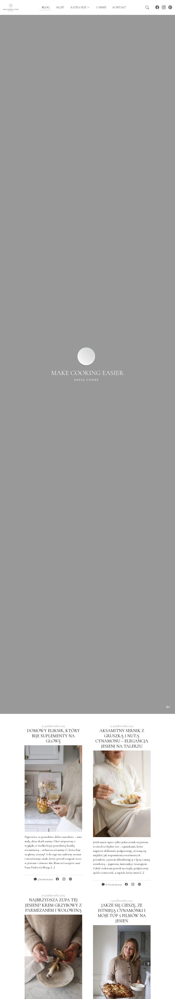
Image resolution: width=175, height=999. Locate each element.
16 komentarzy (112, 884)
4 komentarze (43, 879)
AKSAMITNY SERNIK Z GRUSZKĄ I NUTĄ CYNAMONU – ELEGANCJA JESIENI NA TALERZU (121, 738)
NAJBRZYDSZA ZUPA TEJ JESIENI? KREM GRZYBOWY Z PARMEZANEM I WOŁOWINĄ (53, 905)
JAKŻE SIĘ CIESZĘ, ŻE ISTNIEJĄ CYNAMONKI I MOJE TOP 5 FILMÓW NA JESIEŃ (122, 913)
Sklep (60, 7)
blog (45, 7)
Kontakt (119, 7)
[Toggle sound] (168, 707)
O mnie (101, 7)
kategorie (79, 7)
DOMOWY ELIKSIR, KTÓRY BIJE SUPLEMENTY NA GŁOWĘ (53, 736)
